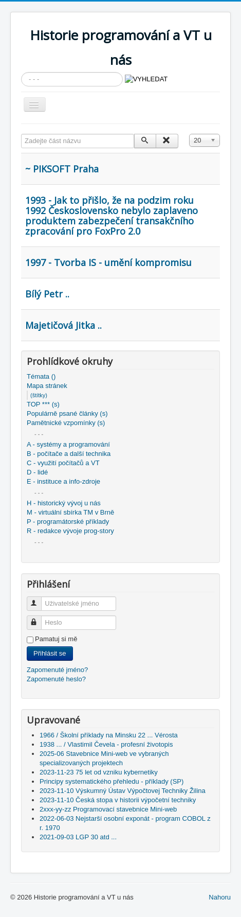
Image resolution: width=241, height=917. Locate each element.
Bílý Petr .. (47, 294)
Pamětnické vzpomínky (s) (66, 423)
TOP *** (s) (43, 404)
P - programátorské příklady (68, 521)
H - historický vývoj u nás (64, 503)
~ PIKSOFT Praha (62, 169)
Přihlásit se (49, 653)
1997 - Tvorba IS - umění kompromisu (108, 262)
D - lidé (37, 472)
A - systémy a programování (68, 444)
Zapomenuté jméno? (57, 670)
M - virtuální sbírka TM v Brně (70, 512)
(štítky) (38, 395)
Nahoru (220, 897)
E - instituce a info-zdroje (63, 481)
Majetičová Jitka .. (63, 325)
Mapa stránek (47, 386)
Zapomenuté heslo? (56, 679)
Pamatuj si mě (56, 639)
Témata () (41, 376)
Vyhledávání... (21, 72)
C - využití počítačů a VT (63, 463)
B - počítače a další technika (68, 453)
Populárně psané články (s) (67, 413)
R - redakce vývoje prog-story (70, 531)
